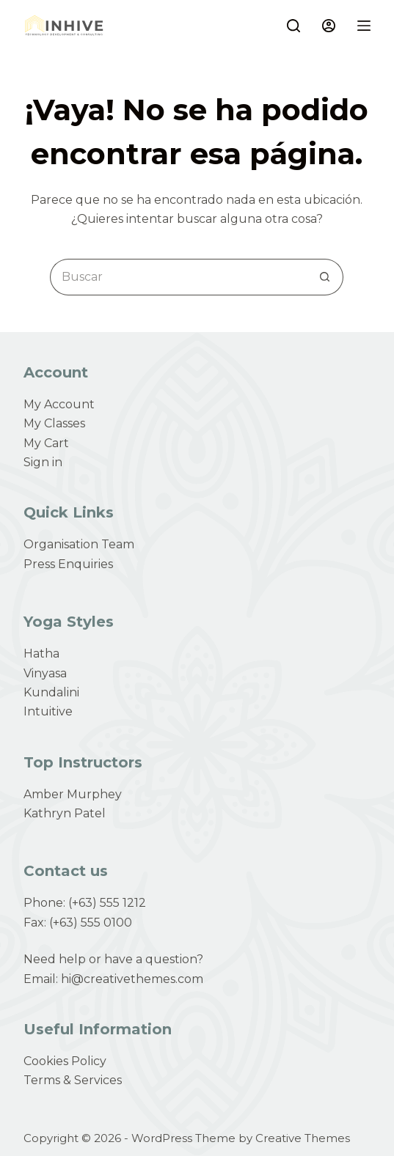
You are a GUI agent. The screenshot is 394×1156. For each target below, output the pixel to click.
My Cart (46, 443)
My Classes (54, 423)
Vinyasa (45, 673)
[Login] (328, 25)
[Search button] (325, 277)
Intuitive (48, 711)
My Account (59, 404)
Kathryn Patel (64, 813)
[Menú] (364, 25)
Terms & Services (72, 1080)
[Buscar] (293, 25)
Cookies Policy (64, 1061)
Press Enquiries (68, 564)
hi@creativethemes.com (132, 979)
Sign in (42, 462)
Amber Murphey (72, 794)
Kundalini (51, 692)
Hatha (41, 653)
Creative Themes (302, 1138)
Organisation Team (78, 544)
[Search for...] (178, 277)
